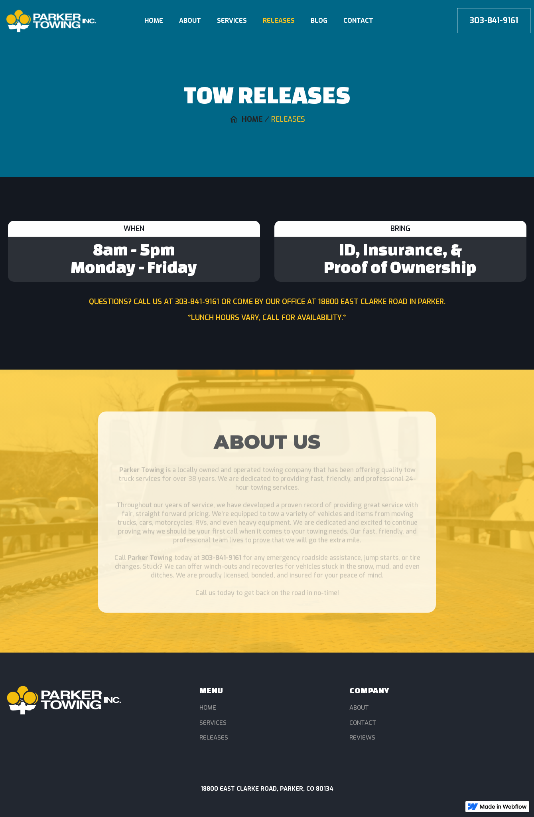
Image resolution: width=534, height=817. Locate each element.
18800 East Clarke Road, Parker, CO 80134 (267, 789)
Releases (279, 20)
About (190, 20)
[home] (61, 20)
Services (232, 20)
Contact (358, 20)
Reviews (362, 738)
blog (319, 20)
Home (153, 20)
